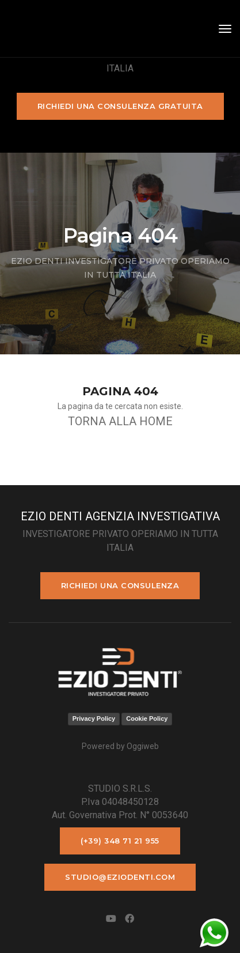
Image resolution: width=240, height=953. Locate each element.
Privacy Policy (94, 718)
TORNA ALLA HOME (120, 421)
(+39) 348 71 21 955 (120, 840)
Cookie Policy (146, 718)
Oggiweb (143, 746)
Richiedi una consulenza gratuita (120, 106)
